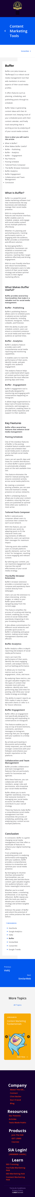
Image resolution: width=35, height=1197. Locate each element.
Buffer (11, 938)
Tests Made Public (17, 1122)
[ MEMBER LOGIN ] (17, 1154)
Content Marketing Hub (15, 1178)
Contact (14, 1093)
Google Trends (15, 949)
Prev (6, 1036)
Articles (12, 1119)
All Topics (17, 1005)
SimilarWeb (13, 942)
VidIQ (11, 935)
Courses (15, 1142)
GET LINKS (16, 1138)
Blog (12, 1103)
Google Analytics (15, 931)
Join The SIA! (17, 1135)
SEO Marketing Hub (15, 1173)
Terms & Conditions (18, 1188)
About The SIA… (17, 1089)
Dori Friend (15, 1100)
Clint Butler (15, 1096)
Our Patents (15, 1115)
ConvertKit (13, 946)
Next (28, 1036)
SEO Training (12, 1164)
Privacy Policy (17, 1190)
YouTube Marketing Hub (15, 1168)
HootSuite (13, 928)
